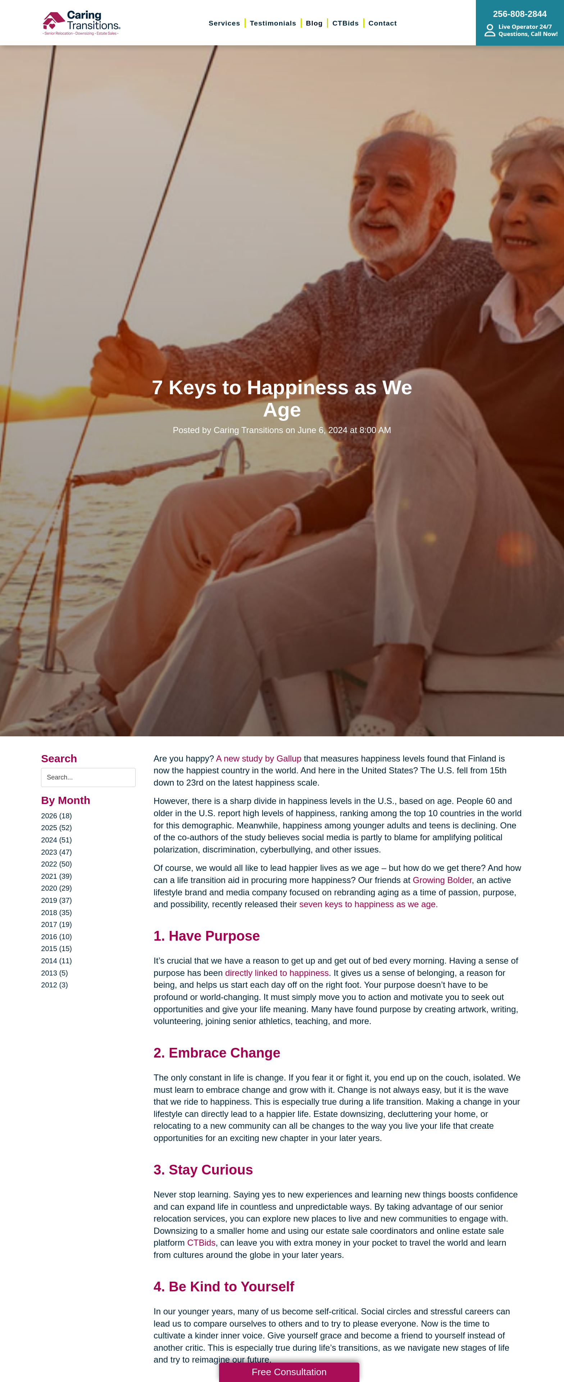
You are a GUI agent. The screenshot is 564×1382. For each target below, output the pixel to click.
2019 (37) (56, 900)
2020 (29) (56, 888)
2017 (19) (56, 924)
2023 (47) (56, 852)
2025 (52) (56, 828)
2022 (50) (56, 864)
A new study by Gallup (258, 758)
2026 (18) (56, 816)
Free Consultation (289, 1372)
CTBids (201, 1242)
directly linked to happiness (277, 973)
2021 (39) (56, 876)
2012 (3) (54, 985)
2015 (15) (56, 949)
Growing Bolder (442, 880)
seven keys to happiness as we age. (368, 904)
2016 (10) (56, 937)
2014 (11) (56, 961)
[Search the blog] (88, 777)
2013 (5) (54, 973)
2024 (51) (56, 840)
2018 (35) (56, 913)
